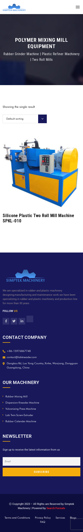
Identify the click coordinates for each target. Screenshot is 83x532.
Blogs (73, 517)
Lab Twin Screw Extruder (19, 415)
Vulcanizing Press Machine (20, 408)
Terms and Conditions (17, 517)
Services (60, 517)
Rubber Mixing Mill (16, 396)
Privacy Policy (43, 517)
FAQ (42, 522)
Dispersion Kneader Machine (22, 402)
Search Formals (55, 508)
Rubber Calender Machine (20, 421)
